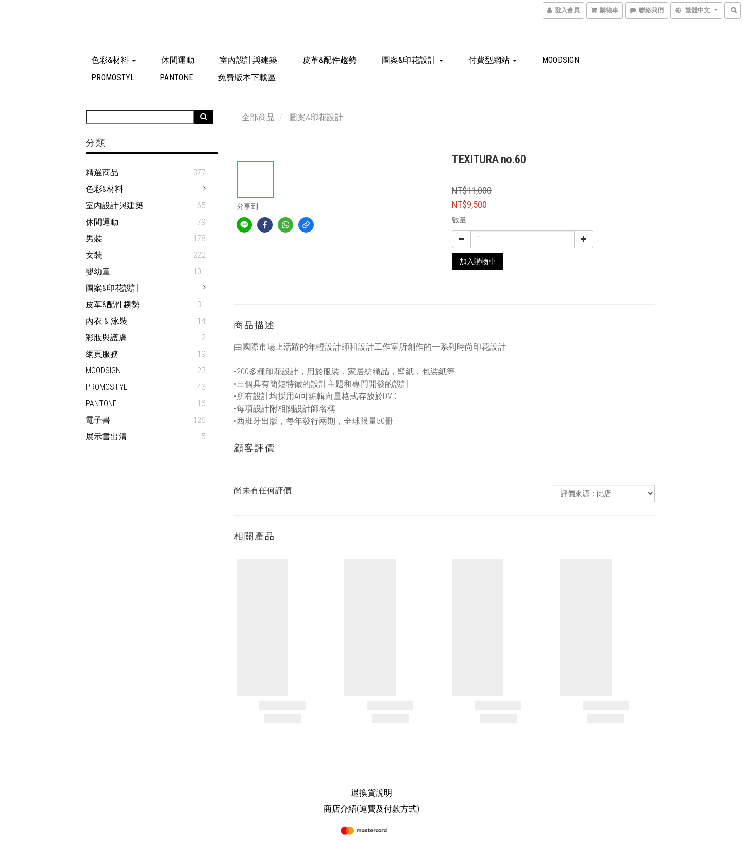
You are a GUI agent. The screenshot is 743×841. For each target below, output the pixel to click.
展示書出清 (106, 436)
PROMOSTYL (112, 78)
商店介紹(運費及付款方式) (371, 809)
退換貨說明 (371, 793)
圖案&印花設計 (412, 60)
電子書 (98, 420)
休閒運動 (177, 60)
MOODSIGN (560, 60)
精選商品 (102, 172)
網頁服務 (102, 354)
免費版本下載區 (247, 78)
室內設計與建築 (248, 60)
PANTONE (176, 78)
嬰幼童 (98, 271)
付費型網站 (492, 60)
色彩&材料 (113, 60)
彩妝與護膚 (106, 337)
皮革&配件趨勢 (329, 60)
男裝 (94, 238)
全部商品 (258, 117)
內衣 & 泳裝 (106, 321)
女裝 (94, 255)
